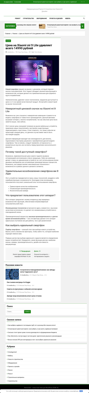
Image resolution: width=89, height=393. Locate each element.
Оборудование (42, 18)
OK (81, 391)
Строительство (28, 18)
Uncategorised (12, 352)
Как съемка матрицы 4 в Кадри (18, 282)
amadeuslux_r (11, 52)
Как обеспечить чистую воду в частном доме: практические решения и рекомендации (35, 336)
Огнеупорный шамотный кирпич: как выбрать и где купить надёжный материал (55, 2)
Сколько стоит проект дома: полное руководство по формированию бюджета (32, 332)
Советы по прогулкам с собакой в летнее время (24, 289)
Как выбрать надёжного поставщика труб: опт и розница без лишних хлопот (32, 325)
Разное (8, 41)
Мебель (67, 18)
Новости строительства (15, 359)
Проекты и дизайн (56, 18)
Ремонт (17, 18)
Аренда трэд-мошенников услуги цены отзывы (24, 296)
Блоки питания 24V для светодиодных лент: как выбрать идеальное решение (32, 340)
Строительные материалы (16, 377)
